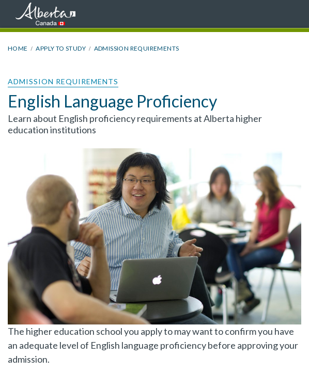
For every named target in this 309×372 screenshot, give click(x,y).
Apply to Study (61, 48)
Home (18, 48)
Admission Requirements (136, 48)
